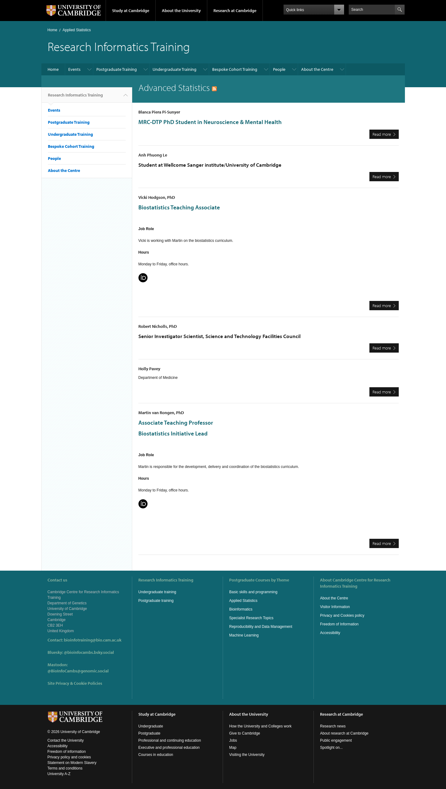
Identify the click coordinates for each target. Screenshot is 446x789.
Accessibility (330, 633)
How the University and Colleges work (260, 726)
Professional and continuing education (169, 740)
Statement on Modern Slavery (72, 763)
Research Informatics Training (75, 97)
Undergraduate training (157, 592)
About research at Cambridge (344, 733)
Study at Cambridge (130, 10)
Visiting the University (247, 755)
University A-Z (59, 774)
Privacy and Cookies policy (342, 615)
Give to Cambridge (244, 733)
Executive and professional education (169, 747)
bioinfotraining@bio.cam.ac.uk (92, 640)
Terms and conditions (65, 768)
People (279, 69)
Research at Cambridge (234, 10)
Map (232, 747)
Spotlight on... (331, 747)
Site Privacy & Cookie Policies (75, 683)
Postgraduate (149, 733)
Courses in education (155, 755)
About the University (181, 10)
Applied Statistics (77, 30)
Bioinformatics (240, 609)
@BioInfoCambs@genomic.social (78, 671)
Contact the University (66, 740)
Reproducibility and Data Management (260, 626)
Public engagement (336, 740)
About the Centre (317, 69)
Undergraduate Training (174, 69)
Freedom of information (67, 751)
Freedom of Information (339, 624)
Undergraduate (150, 726)
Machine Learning (244, 635)
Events (74, 69)
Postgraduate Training (116, 69)
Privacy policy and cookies (69, 757)
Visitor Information (335, 607)
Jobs (233, 740)
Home (52, 30)
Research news (333, 726)
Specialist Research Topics (251, 618)
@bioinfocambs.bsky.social (89, 652)
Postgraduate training (156, 600)
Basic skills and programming (253, 592)
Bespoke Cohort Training (234, 69)
